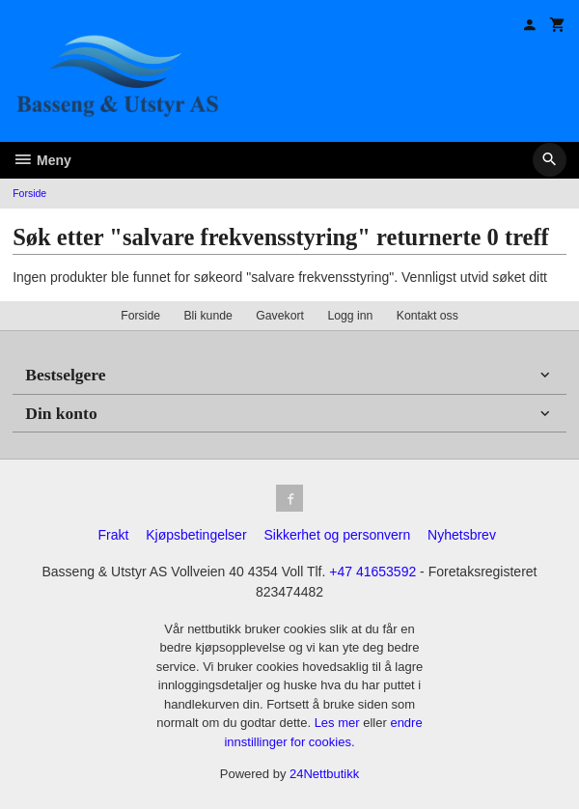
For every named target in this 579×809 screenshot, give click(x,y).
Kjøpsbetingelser (196, 535)
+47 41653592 (372, 571)
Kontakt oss (427, 315)
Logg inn (349, 315)
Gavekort (280, 315)
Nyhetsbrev (461, 535)
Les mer (339, 722)
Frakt (112, 535)
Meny (42, 160)
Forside (29, 193)
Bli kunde (207, 315)
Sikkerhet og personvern (336, 535)
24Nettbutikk (324, 774)
